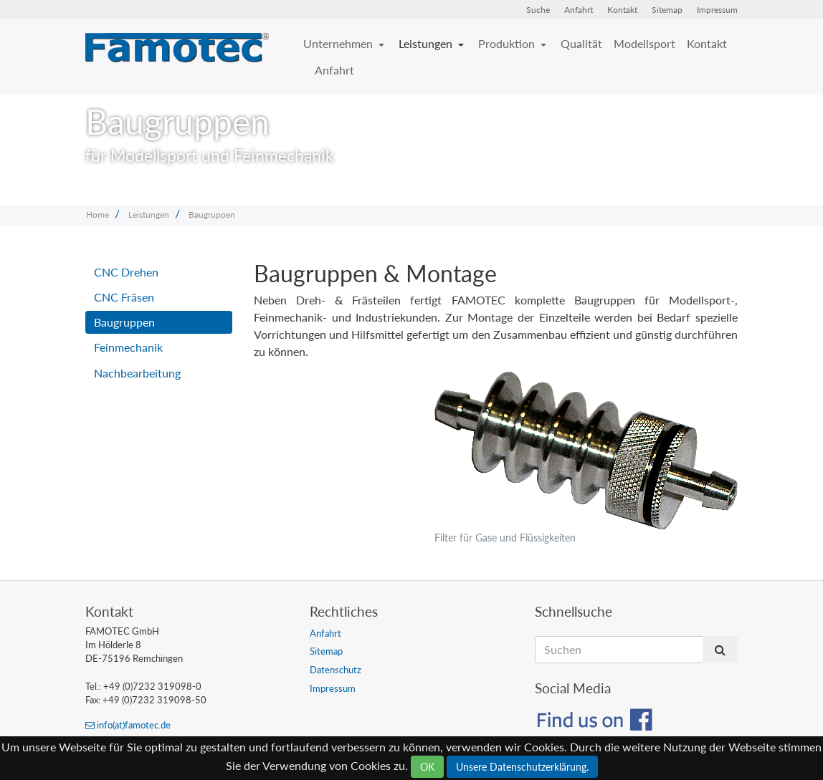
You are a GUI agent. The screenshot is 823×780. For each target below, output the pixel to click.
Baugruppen (212, 214)
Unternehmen (339, 43)
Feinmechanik (128, 347)
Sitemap (667, 9)
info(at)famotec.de (128, 725)
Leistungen (427, 43)
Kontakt (622, 9)
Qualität (581, 43)
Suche (538, 9)
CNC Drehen (126, 272)
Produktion (508, 43)
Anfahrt (578, 9)
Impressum (717, 9)
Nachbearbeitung (137, 373)
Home (97, 214)
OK (427, 767)
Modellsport (644, 43)
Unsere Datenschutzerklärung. (522, 767)
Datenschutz (335, 669)
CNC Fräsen (124, 297)
